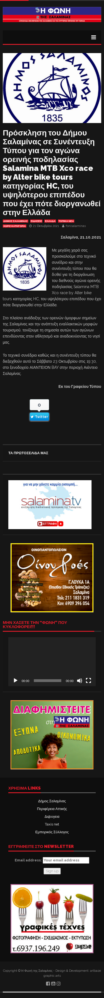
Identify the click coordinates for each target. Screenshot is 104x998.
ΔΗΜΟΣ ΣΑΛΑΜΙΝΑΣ (15, 221)
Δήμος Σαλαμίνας (52, 801)
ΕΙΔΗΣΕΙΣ (36, 221)
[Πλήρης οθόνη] (88, 680)
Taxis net (52, 824)
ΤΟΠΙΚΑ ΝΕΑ (66, 221)
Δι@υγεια (52, 816)
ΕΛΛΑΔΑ (50, 221)
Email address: (52, 860)
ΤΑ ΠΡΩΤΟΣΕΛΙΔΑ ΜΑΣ (28, 453)
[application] (52, 661)
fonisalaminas (76, 226)
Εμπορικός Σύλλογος (52, 832)
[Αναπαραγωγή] (15, 680)
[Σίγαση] (79, 680)
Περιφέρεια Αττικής (52, 809)
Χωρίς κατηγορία (14, 226)
